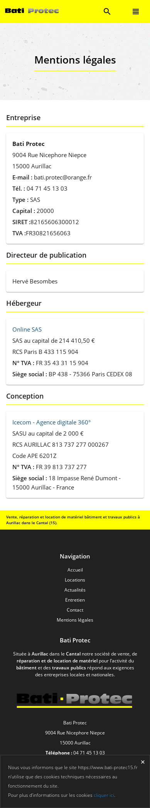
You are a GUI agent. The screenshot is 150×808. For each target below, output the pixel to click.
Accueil (75, 570)
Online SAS (27, 329)
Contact (75, 610)
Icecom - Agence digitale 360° (51, 422)
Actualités (75, 590)
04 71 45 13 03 (89, 752)
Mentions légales (75, 620)
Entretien (75, 600)
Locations (75, 580)
